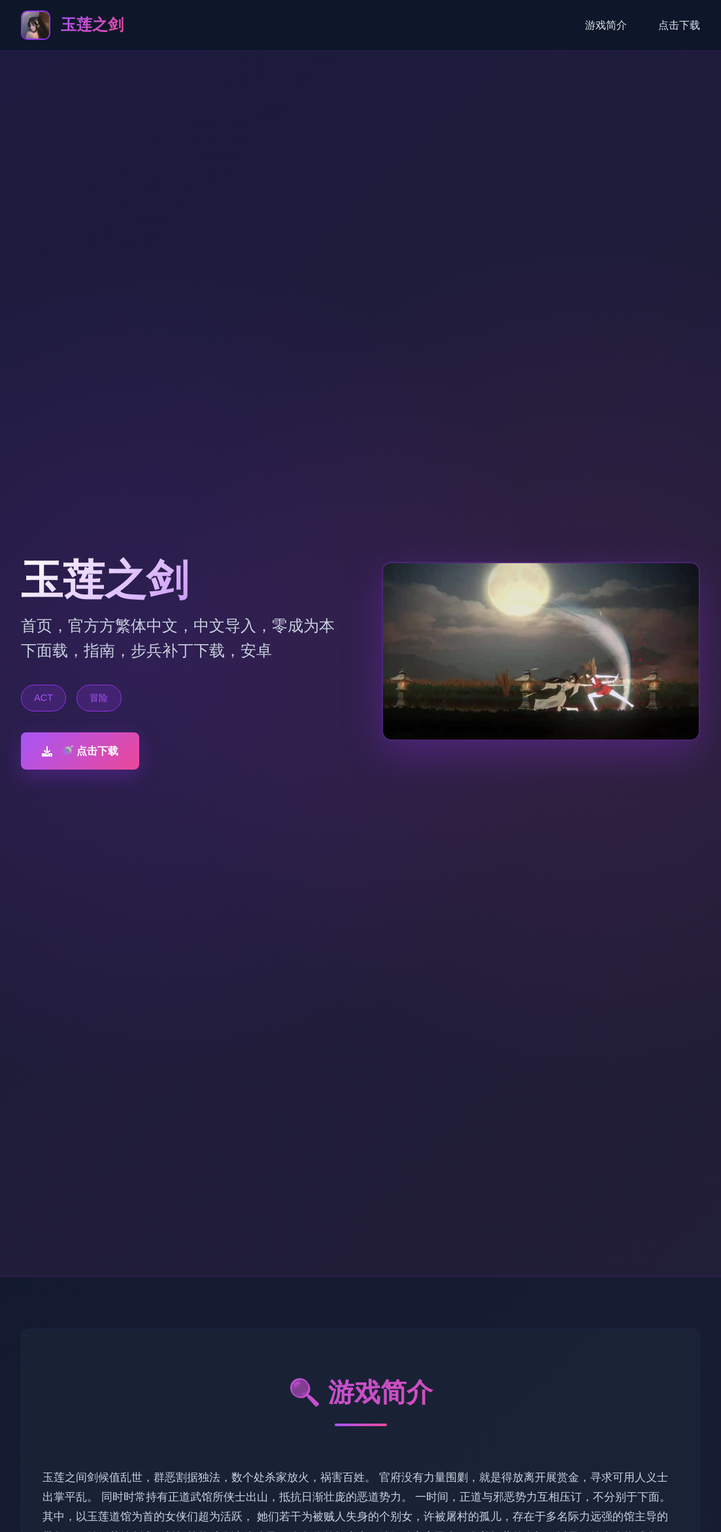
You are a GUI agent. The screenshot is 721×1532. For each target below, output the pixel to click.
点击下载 (679, 25)
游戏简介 (606, 25)
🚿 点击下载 (80, 751)
